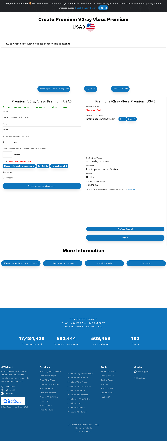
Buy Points (91, 89)
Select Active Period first (20, 161)
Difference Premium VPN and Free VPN (21, 264)
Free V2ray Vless (47, 380)
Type (5, 124)
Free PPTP (44, 402)
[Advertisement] (57, 67)
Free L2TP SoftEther (49, 397)
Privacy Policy (107, 376)
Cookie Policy (107, 380)
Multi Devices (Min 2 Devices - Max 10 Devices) (24, 149)
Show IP (131, 119)
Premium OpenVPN (76, 408)
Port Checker (107, 389)
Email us (139, 378)
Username (7, 172)
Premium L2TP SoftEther (78, 399)
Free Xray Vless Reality (50, 372)
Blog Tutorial (146, 264)
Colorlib (88, 428)
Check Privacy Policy (85, 8)
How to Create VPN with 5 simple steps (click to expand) (37, 43)
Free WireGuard (47, 389)
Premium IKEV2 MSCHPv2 (79, 386)
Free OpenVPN (46, 406)
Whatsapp (132, 189)
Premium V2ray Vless (77, 382)
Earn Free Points (120, 89)
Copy (122, 119)
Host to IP (105, 397)
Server (5, 111)
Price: (5, 161)
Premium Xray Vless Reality (80, 374)
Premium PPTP (74, 404)
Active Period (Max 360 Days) (16, 136)
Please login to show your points (54, 89)
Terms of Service (108, 372)
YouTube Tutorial (125, 229)
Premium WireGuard (76, 391)
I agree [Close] (103, 7)
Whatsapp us (141, 372)
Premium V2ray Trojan (77, 378)
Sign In (125, 238)
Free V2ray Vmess (48, 393)
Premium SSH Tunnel (77, 412)
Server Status (107, 393)
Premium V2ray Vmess (77, 395)
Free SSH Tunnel (47, 410)
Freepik (87, 432)
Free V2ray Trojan (48, 376)
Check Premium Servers (63, 264)
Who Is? (104, 384)
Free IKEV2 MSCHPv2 (49, 384)
